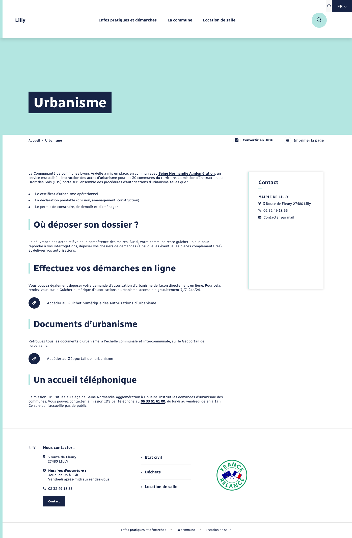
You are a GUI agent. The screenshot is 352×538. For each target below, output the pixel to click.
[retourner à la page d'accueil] (20, 20)
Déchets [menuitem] (150, 472)
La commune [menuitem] (186, 530)
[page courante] (53, 140)
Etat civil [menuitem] (151, 457)
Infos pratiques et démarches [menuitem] (143, 530)
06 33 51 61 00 (153, 401)
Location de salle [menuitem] (159, 486)
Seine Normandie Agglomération (186, 173)
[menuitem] (128, 20)
